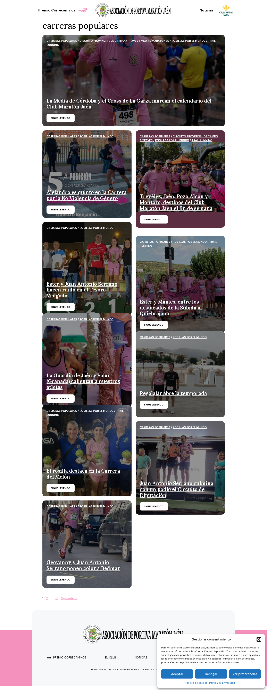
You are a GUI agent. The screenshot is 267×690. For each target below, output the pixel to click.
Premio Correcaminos (63, 10)
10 (57, 598)
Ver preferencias (245, 674)
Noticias (207, 10)
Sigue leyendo (60, 118)
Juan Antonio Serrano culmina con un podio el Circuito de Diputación (176, 489)
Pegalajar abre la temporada (173, 393)
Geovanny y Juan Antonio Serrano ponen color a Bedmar (83, 565)
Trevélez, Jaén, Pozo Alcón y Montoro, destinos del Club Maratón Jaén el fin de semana (176, 202)
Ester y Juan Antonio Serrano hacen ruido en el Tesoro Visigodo (82, 290)
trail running (202, 140)
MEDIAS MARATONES (155, 41)
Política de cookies (196, 682)
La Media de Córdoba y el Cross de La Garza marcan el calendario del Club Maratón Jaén (129, 104)
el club (110, 657)
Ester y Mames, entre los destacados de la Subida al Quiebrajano (171, 308)
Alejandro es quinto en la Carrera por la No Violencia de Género (87, 195)
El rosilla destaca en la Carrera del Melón (83, 474)
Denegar (211, 674)
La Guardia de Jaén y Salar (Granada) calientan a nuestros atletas (83, 381)
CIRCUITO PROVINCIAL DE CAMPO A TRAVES (109, 41)
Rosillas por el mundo (189, 41)
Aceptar (177, 674)
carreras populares (62, 41)
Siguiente (69, 598)
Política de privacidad (222, 682)
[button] (259, 639)
